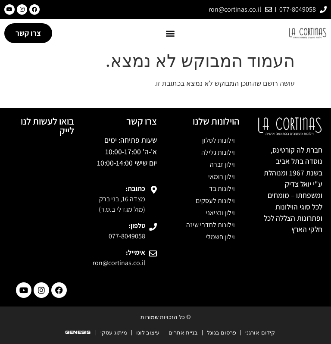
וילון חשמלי (220, 236)
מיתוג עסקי (113, 332)
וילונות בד (222, 188)
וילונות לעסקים (215, 200)
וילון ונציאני (220, 212)
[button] (170, 33)
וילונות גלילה (218, 152)
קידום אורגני (260, 332)
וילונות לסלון (218, 140)
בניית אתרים (183, 332)
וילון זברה (222, 164)
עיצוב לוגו (147, 332)
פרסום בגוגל (221, 332)
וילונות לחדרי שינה (210, 224)
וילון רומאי (221, 176)
